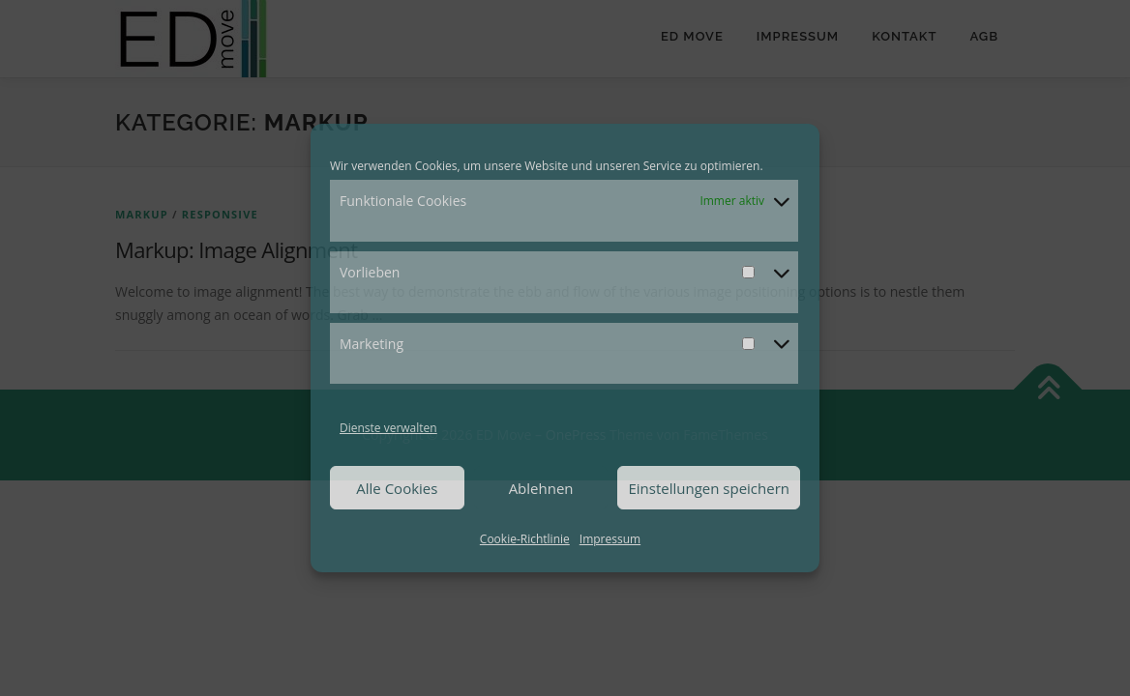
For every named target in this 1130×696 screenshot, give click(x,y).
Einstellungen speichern (708, 488)
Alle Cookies (396, 488)
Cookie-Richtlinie (525, 539)
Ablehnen (541, 488)
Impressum (610, 539)
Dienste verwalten (388, 428)
